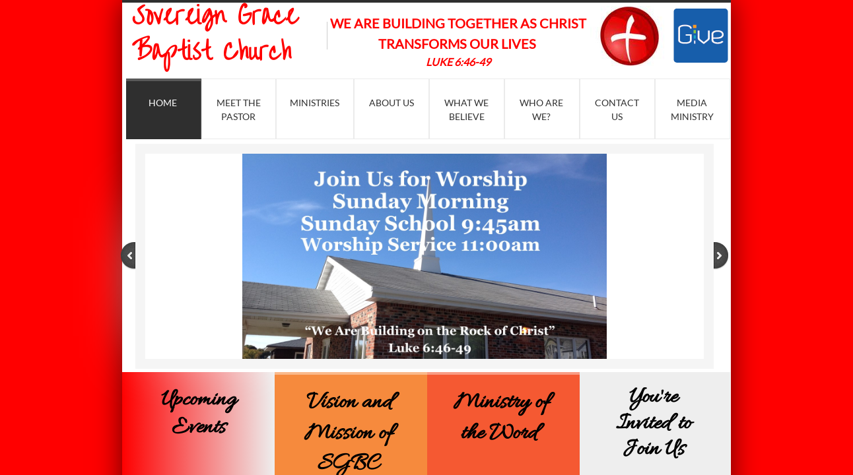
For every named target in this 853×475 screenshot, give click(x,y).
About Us (391, 102)
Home (163, 102)
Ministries (314, 102)
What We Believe (466, 109)
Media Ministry (692, 109)
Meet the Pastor (239, 109)
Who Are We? (541, 109)
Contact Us (617, 109)
